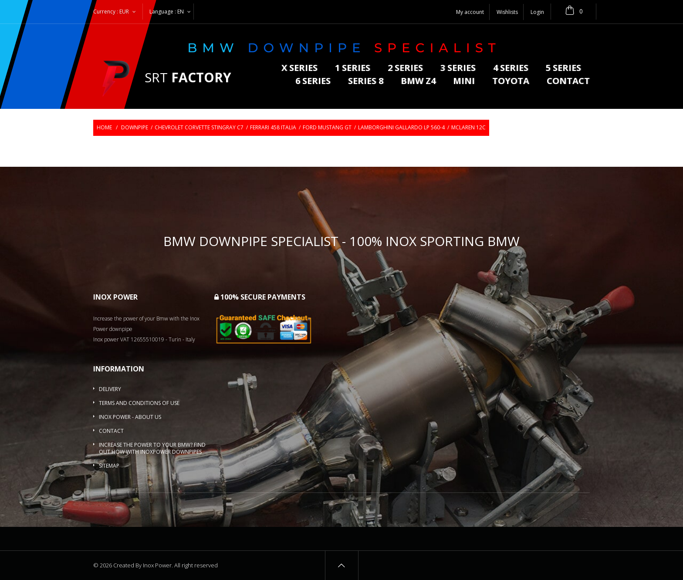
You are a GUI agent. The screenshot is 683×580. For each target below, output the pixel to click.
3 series (458, 69)
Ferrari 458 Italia (273, 127)
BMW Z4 (418, 82)
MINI (464, 82)
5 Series (563, 69)
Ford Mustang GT (327, 127)
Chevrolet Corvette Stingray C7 (199, 127)
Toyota (510, 82)
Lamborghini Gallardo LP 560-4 (401, 127)
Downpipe (134, 127)
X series (299, 69)
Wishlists (507, 12)
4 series (510, 69)
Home (104, 127)
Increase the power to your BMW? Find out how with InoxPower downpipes (152, 448)
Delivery (110, 389)
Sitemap (109, 465)
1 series (352, 69)
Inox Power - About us (130, 417)
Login (537, 12)
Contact (568, 82)
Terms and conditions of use (139, 403)
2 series (405, 69)
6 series (313, 82)
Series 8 (365, 82)
